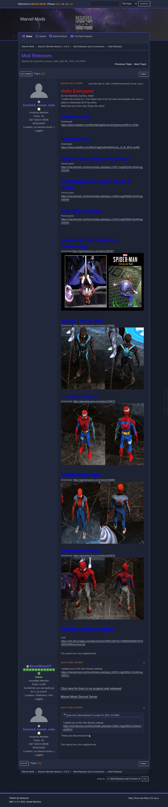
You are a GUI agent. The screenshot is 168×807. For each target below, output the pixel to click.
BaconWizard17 (40, 666)
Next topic (140, 64)
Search (40, 36)
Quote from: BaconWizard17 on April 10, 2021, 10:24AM (92, 715)
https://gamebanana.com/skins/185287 (93, 251)
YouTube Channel (81, 36)
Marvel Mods (32, 19)
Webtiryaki (24, 798)
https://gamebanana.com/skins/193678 (94, 555)
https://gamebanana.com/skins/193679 (94, 401)
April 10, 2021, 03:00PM (71, 707)
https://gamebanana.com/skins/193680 (94, 480)
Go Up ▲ (155, 798)
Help (130, 798)
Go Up (24, 763)
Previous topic (123, 64)
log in (58, 4)
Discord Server (58, 36)
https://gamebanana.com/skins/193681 (94, 325)
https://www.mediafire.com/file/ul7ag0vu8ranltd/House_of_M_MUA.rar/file (100, 147)
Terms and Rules (141, 798)
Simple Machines (33, 802)
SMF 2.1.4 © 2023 (17, 802)
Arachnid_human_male (39, 105)
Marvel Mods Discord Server (79, 696)
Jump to (101, 779)
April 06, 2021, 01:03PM (71, 83)
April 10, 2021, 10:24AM (72, 662)
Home (27, 36)
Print (144, 74)
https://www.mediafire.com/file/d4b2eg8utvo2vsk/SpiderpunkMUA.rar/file (100, 124)
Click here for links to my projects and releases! (91, 688)
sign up (69, 4)
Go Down (26, 74)
